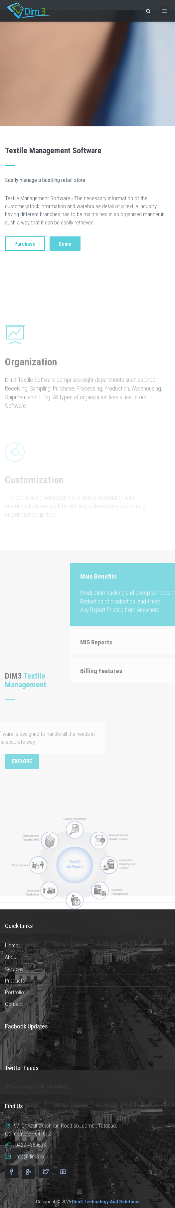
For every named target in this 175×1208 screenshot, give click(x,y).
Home (11, 945)
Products (15, 980)
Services (14, 969)
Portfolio (14, 992)
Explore (22, 761)
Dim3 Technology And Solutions (105, 1202)
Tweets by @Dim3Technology (37, 1085)
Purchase (25, 244)
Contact (14, 1004)
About (11, 957)
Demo (65, 244)
